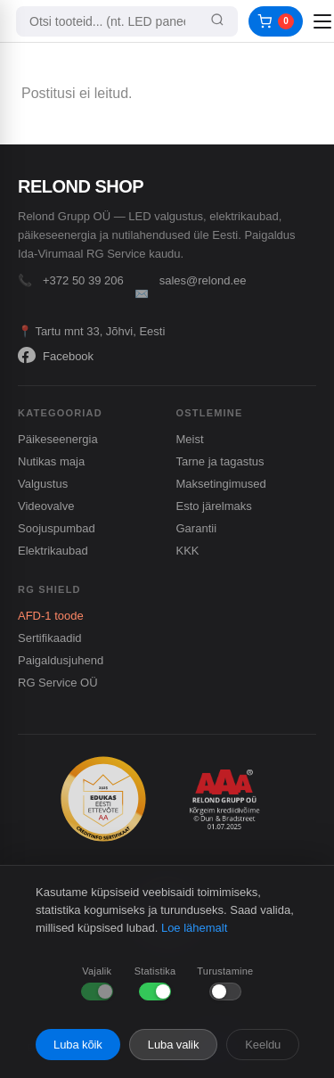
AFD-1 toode (51, 615)
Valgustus (43, 483)
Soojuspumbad (56, 528)
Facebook (56, 356)
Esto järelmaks (214, 506)
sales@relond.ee (203, 280)
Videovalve (46, 506)
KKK (188, 550)
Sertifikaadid (50, 638)
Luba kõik (77, 1044)
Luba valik (174, 1044)
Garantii (196, 528)
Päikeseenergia (58, 439)
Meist (190, 439)
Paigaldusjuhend (60, 660)
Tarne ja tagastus (220, 461)
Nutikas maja (51, 461)
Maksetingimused (221, 483)
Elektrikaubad (53, 550)
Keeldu (263, 1044)
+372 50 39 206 (83, 280)
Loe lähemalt (194, 927)
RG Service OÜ (58, 682)
